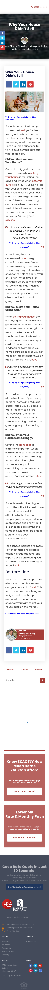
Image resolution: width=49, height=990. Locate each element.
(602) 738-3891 (40, 7)
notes (37, 476)
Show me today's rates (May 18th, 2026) (22, 614)
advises (10, 220)
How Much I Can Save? (24, 837)
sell (23, 130)
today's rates (7, 948)
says (34, 359)
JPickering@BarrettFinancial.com (20, 924)
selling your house (24, 316)
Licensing (5, 955)
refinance (6, 945)
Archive (38, 670)
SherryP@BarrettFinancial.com (19, 927)
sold (17, 565)
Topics (24, 670)
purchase (6, 941)
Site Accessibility (9, 951)
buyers (24, 258)
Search (10, 670)
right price (25, 444)
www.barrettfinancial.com (17, 917)
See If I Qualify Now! (24, 791)
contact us (31, 941)
